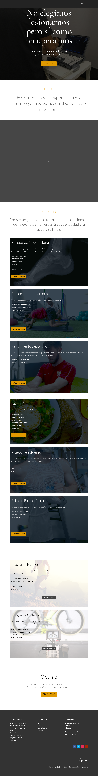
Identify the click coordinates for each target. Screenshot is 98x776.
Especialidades (42, 728)
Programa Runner (16, 738)
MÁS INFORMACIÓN (19, 276)
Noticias (40, 730)
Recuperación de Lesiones (18, 723)
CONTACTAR (49, 64)
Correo (67, 726)
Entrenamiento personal (18, 726)
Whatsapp (68, 728)
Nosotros (40, 726)
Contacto (40, 733)
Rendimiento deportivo (17, 728)
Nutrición (13, 730)
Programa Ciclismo (16, 740)
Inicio (39, 723)
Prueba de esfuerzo (16, 733)
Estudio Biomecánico (17, 735)
